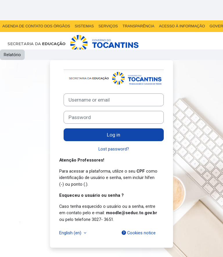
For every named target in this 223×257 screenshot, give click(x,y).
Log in (113, 135)
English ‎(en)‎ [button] (70, 232)
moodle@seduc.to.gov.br (131, 212)
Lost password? (113, 149)
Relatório (12, 54)
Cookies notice (139, 232)
